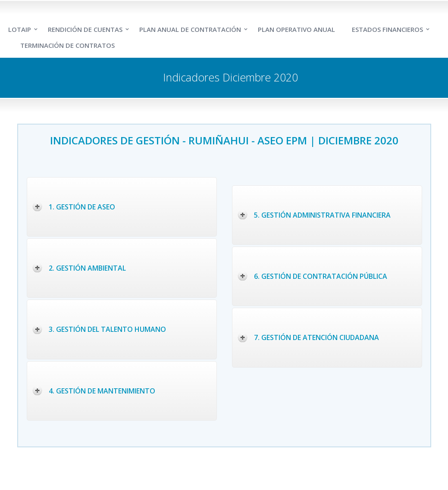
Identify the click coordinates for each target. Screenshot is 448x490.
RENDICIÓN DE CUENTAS (85, 29)
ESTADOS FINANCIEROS (387, 29)
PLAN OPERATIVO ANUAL (296, 29)
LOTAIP (19, 29)
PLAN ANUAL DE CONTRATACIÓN (190, 29)
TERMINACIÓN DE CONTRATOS (67, 45)
